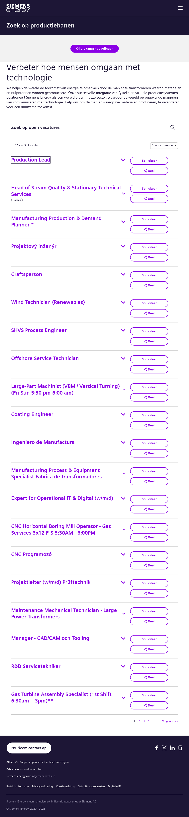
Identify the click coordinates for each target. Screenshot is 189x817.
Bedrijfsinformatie (17, 786)
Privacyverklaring (42, 786)
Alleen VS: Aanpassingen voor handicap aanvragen (37, 762)
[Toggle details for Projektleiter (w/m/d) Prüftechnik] (123, 582)
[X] (164, 747)
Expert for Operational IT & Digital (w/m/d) (62, 498)
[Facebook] (156, 747)
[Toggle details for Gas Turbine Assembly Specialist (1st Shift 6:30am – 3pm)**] (123, 698)
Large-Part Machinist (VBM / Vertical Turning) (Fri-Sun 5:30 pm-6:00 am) (65, 389)
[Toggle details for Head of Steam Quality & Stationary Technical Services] (123, 193)
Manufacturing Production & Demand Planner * (56, 221)
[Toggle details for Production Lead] (123, 160)
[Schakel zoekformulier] (172, 127)
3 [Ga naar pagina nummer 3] (144, 721)
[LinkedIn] (172, 747)
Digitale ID (114, 786)
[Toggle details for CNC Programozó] (123, 554)
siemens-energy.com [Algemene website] (19, 776)
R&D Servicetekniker (35, 666)
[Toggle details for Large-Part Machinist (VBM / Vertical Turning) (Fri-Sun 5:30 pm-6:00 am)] (124, 390)
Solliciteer (149, 161)
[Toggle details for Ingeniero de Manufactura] (123, 442)
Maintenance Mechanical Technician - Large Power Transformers (64, 613)
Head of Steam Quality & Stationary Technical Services (66, 191)
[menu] (180, 8)
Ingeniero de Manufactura (43, 442)
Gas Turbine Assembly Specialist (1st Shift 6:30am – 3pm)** (61, 697)
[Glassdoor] (180, 747)
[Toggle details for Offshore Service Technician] (123, 358)
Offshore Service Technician (45, 358)
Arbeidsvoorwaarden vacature (24, 769)
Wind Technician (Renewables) (48, 302)
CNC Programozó (31, 554)
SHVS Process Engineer (39, 330)
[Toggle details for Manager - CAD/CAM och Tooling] (123, 638)
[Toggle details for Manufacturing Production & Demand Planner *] (123, 221)
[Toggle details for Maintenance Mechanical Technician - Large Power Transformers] (124, 613)
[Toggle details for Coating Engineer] (123, 414)
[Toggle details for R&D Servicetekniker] (123, 666)
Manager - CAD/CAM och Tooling (50, 638)
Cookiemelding (65, 786)
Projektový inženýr (33, 246)
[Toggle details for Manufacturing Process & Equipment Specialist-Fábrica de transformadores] (124, 473)
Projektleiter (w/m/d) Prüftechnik (51, 582)
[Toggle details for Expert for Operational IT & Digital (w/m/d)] (123, 498)
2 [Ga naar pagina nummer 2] (139, 721)
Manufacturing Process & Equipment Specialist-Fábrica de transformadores (56, 473)
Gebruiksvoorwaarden (91, 786)
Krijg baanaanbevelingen (95, 48)
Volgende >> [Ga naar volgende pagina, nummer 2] (170, 721)
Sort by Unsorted (162, 145)
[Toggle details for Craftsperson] (123, 274)
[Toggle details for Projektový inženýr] (123, 246)
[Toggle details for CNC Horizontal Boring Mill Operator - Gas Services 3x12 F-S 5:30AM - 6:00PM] (124, 530)
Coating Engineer (32, 414)
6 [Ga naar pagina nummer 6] (158, 721)
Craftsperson (26, 274)
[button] (149, 171)
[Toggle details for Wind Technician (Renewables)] (123, 302)
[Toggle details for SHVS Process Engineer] (123, 330)
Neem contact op (32, 748)
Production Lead (30, 160)
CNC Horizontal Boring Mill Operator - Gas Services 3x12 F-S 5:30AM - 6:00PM (61, 529)
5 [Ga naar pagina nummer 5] (153, 721)
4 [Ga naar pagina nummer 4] (148, 721)
